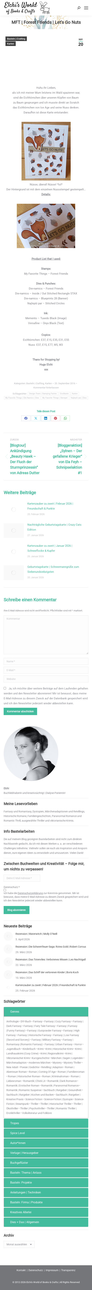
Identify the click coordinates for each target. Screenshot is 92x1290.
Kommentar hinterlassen (46, 387)
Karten (10, 44)
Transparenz (68, 1270)
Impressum (52, 1270)
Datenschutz (35, 1270)
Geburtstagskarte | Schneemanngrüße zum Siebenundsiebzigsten (53, 569)
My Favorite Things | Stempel (55, 398)
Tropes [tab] (12, 1123)
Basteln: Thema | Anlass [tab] (23, 1172)
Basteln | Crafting (16, 39)
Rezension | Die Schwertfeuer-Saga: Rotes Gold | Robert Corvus (51, 946)
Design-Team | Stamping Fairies (43, 394)
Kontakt (21, 1270)
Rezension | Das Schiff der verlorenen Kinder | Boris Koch (47, 972)
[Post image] (14, 509)
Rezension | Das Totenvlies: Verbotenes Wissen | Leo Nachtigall (51, 959)
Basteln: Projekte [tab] (18, 1182)
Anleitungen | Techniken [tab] (23, 1192)
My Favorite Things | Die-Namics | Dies (22, 398)
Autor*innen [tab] (15, 1143)
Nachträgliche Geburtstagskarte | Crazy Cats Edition (54, 527)
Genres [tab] (12, 1011)
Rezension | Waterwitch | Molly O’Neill (36, 933)
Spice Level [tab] (15, 1133)
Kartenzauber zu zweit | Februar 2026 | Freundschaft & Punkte (50, 506)
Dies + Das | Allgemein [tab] (22, 1222)
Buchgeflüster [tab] (16, 1162)
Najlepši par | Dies (79, 398)
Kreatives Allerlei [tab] (18, 1212)
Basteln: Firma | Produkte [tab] (24, 1202)
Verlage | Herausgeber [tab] (21, 1153)
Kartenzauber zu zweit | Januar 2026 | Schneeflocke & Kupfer (49, 548)
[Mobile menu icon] (86, 8)
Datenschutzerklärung (30, 893)
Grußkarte (64, 394)
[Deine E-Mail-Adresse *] (22, 878)
